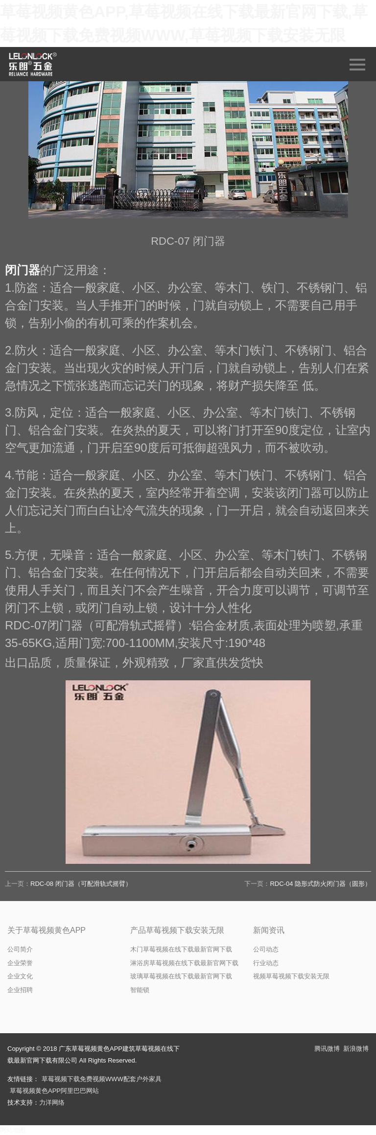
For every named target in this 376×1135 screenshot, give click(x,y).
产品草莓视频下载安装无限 (177, 930)
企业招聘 (20, 990)
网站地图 (12, 1130)
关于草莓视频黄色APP (46, 930)
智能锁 (139, 990)
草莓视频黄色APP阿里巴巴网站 (54, 1090)
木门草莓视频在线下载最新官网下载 (181, 949)
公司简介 (20, 949)
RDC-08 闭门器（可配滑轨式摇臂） (81, 883)
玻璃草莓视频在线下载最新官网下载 (181, 976)
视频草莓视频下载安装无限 (291, 976)
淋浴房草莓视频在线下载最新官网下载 (184, 963)
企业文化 (20, 976)
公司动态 (266, 949)
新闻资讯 (268, 930)
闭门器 (22, 270)
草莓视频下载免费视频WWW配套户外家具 (102, 1079)
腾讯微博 (327, 1048)
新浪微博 (356, 1048)
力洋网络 (52, 1102)
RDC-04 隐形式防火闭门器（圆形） (320, 883)
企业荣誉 (20, 963)
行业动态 (266, 963)
